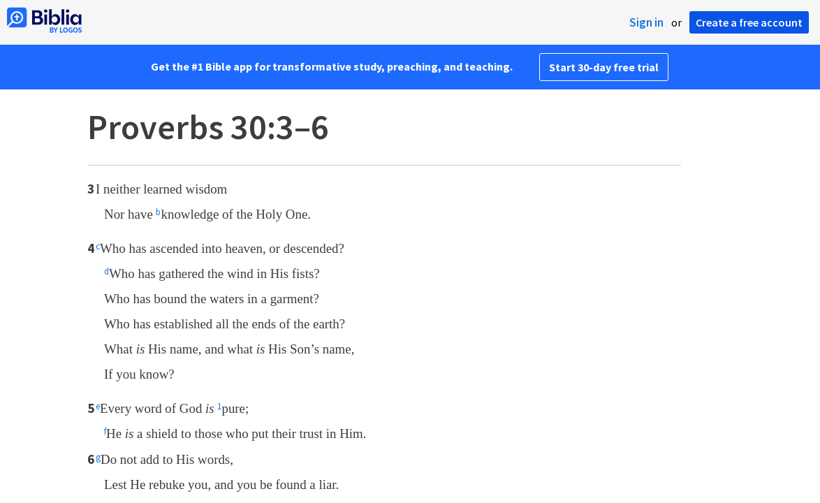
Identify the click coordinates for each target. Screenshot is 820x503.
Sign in (646, 22)
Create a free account (749, 22)
